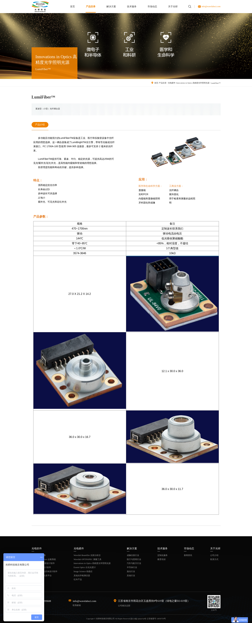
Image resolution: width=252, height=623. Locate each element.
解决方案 (111, 6)
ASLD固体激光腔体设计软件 (44, 571)
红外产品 (78, 579)
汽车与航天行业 (134, 563)
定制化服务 (162, 555)
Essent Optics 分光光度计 (85, 567)
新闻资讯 (188, 555)
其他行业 (131, 575)
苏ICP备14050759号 (138, 619)
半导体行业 (132, 567)
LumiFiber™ (215, 83)
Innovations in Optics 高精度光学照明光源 (192, 83)
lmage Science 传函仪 (83, 571)
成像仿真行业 (133, 555)
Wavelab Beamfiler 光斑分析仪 (87, 555)
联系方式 (214, 559)
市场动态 (152, 6)
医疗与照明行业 (134, 559)
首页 (72, 6)
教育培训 (161, 559)
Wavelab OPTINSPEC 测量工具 (87, 559)
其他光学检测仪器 (82, 575)
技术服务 (132, 6)
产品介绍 (40, 124)
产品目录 (90, 6)
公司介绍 (214, 555)
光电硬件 (171, 83)
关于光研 (173, 6)
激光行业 (131, 571)
